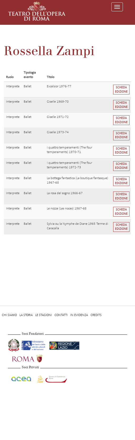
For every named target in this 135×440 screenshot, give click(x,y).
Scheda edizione (121, 89)
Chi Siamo (9, 315)
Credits (96, 315)
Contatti (61, 315)
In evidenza (79, 315)
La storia (26, 315)
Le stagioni (43, 315)
